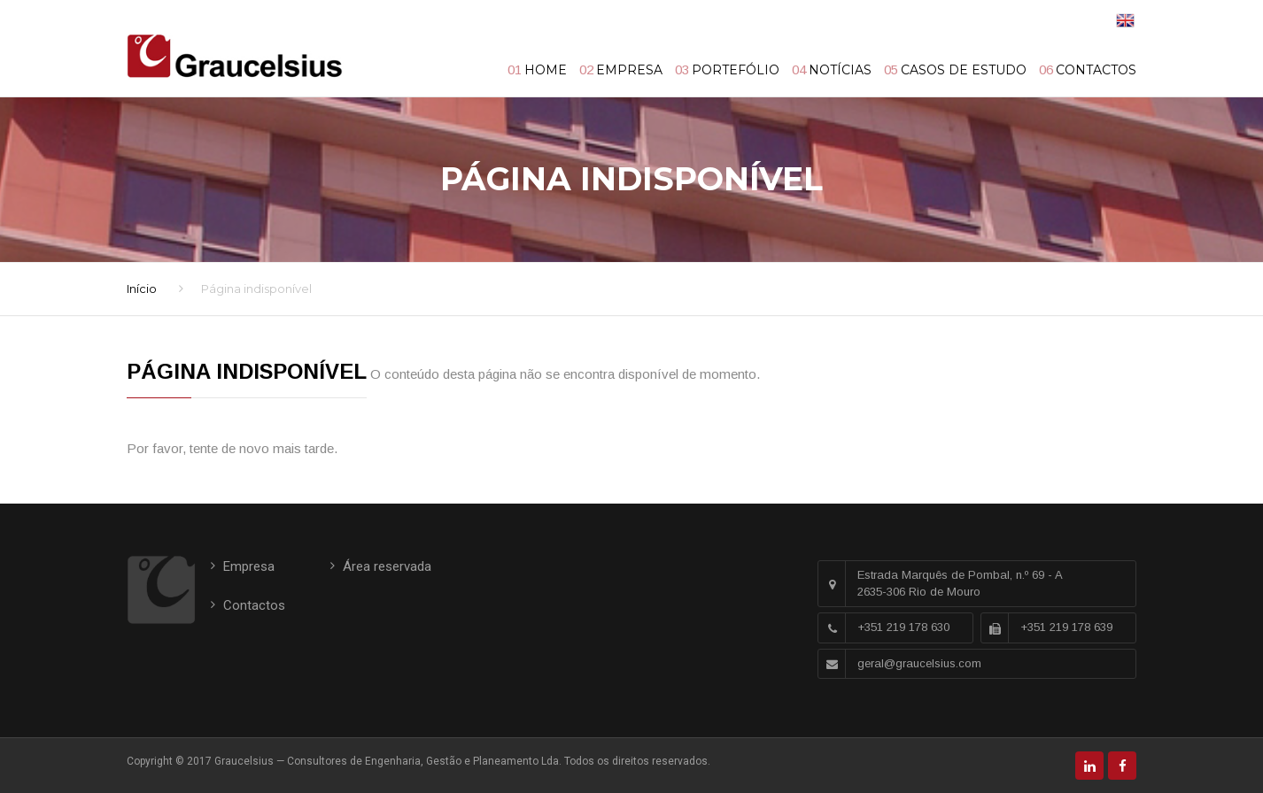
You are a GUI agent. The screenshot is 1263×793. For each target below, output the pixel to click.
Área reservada (387, 566)
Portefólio (735, 70)
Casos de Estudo (964, 70)
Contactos (1096, 70)
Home (545, 70)
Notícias (840, 70)
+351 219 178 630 (903, 627)
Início (142, 288)
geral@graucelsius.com (919, 663)
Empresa (629, 70)
